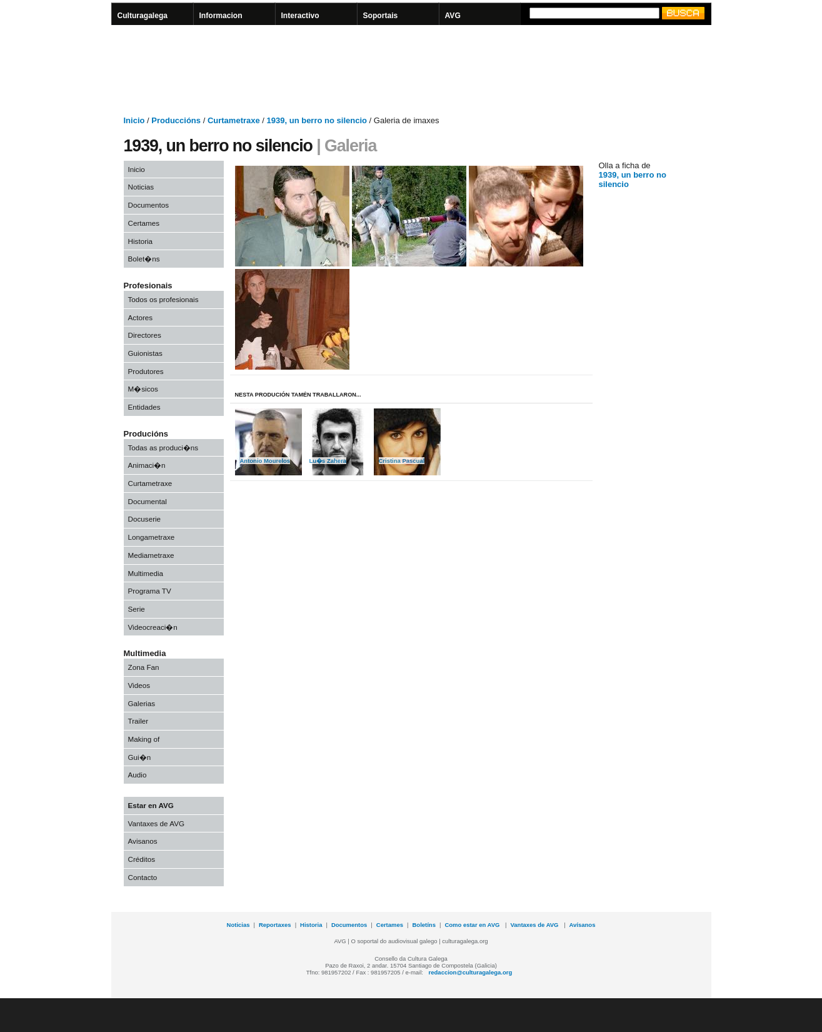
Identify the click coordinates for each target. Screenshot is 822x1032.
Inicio (136, 169)
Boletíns (424, 924)
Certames (144, 223)
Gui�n (139, 757)
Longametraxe (151, 537)
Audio (137, 775)
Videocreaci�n (153, 627)
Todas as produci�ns (163, 447)
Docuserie (144, 519)
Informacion (221, 15)
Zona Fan (143, 667)
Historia (140, 241)
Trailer (138, 721)
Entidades (144, 407)
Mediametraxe (151, 555)
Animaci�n (147, 465)
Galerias (142, 703)
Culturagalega (143, 15)
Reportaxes (275, 924)
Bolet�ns (144, 259)
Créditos (142, 859)
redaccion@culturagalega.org (471, 972)
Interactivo (300, 15)
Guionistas (145, 353)
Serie (136, 609)
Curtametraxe (150, 483)
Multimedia (146, 573)
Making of (144, 739)
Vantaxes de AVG (156, 823)
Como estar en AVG (472, 924)
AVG (453, 15)
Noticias (141, 187)
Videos (139, 685)
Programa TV (149, 591)
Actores (140, 317)
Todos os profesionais (163, 299)
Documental (147, 501)
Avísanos (582, 924)
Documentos (148, 205)
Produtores (146, 371)
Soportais (380, 15)
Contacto (143, 877)
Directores (144, 335)
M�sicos (143, 389)
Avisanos (143, 841)
